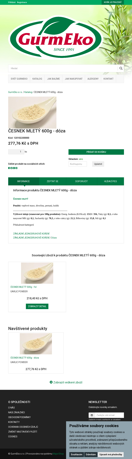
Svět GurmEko (19, 79)
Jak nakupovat (73, 79)
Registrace (22, 2)
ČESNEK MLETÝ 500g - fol (23, 287)
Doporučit (81, 181)
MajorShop (58, 453)
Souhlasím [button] (76, 454)
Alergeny (93, 79)
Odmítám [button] (91, 454)
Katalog (37, 79)
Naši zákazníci (16, 412)
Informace (23, 181)
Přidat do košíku (96, 152)
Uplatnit (98, 164)
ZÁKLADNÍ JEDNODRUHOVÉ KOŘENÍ (31, 233)
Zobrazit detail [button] (37, 306)
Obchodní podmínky (19, 417)
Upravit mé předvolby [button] (111, 454)
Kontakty (14, 422)
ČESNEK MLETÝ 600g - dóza (24, 357)
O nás (11, 407)
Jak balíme (53, 79)
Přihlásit (12, 2)
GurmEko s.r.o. (15, 92)
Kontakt (109, 79)
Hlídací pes (110, 181)
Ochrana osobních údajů (23, 427)
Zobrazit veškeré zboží (66, 382)
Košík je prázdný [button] (113, 2)
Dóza (54, 237)
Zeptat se (52, 181)
